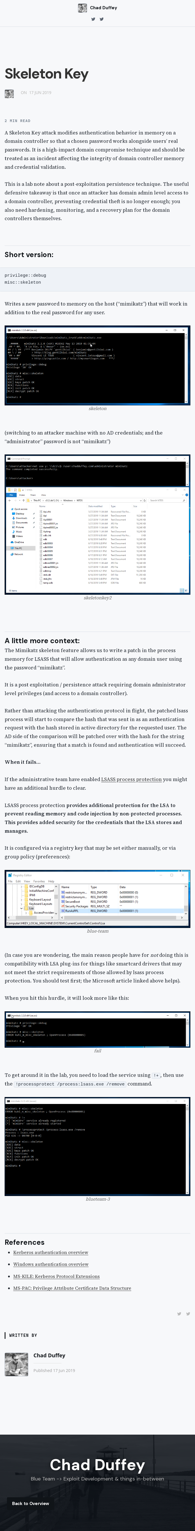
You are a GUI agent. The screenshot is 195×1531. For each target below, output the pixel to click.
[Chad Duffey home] (97, 8)
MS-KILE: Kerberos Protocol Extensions (56, 1276)
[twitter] (93, 19)
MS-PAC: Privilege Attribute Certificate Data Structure (72, 1288)
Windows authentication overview (51, 1264)
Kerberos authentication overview (50, 1252)
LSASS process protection (131, 779)
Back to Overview (30, 1503)
